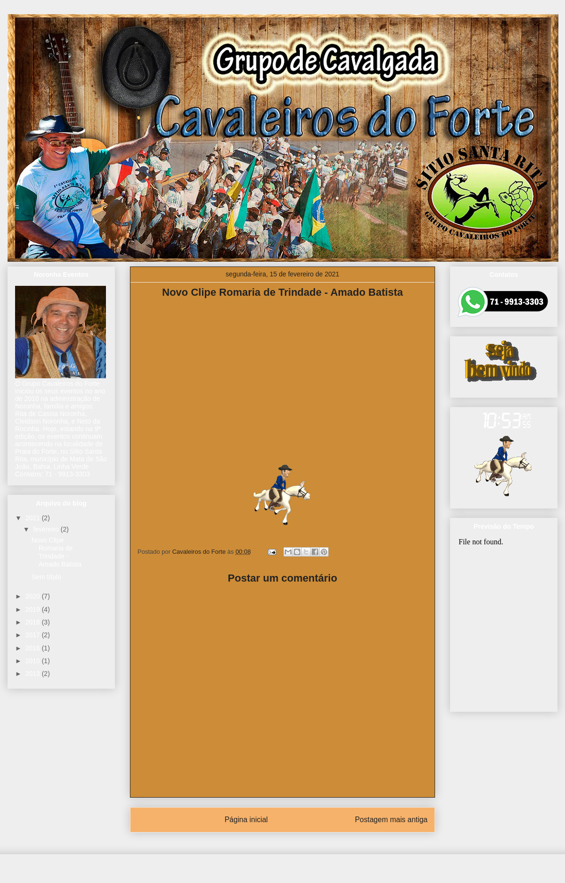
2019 (33, 609)
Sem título (46, 577)
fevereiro (46, 529)
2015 (33, 661)
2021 (33, 518)
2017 (33, 635)
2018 (33, 622)
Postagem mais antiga (391, 820)
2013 (33, 673)
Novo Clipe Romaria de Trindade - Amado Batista (56, 551)
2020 (33, 596)
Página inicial (246, 820)
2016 (33, 648)
